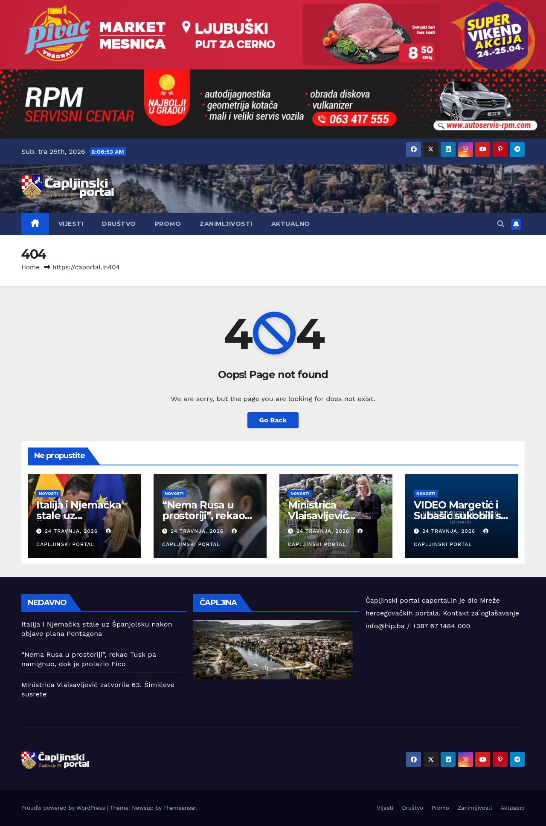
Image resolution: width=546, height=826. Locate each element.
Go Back (273, 420)
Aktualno (290, 224)
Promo (168, 224)
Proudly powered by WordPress (64, 808)
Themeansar (179, 808)
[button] (500, 224)
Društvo (119, 224)
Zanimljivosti (226, 224)
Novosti (48, 493)
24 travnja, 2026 (72, 531)
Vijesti (71, 224)
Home (30, 267)
